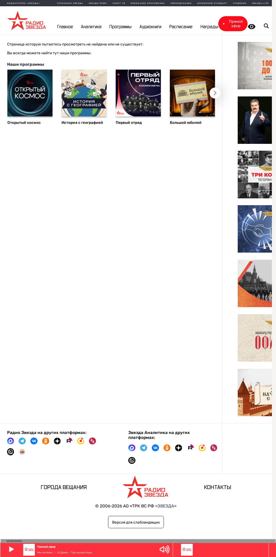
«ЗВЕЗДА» (165, 506)
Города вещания (64, 487)
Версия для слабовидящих (136, 522)
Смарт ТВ (119, 3)
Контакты (217, 487)
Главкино (239, 3)
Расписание (181, 27)
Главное (65, 27)
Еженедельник (181, 3)
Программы (120, 27)
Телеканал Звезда (70, 3)
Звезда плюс (98, 3)
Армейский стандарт (212, 3)
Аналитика (91, 27)
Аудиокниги (150, 27)
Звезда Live (260, 3)
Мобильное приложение (148, 3)
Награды (209, 27)
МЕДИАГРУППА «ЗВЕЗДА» (23, 3)
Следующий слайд (217, 95)
